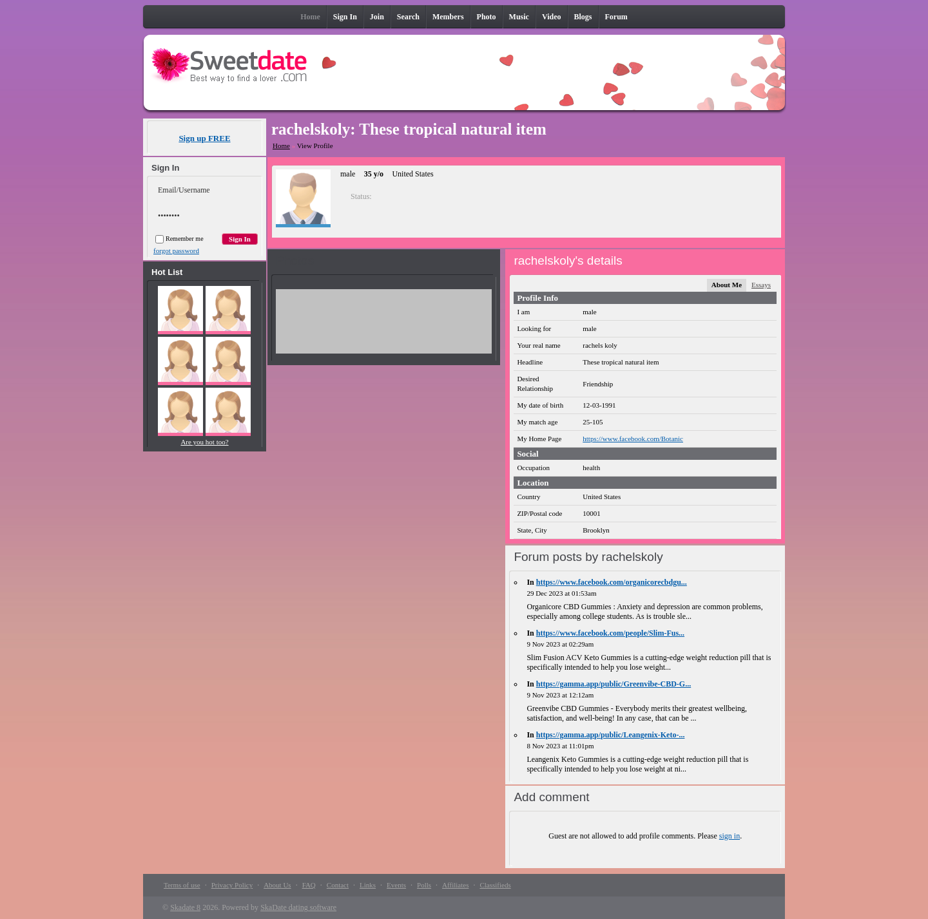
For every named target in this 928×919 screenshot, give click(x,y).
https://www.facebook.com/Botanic (633, 438)
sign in (729, 835)
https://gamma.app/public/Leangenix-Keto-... (610, 734)
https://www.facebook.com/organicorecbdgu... (611, 582)
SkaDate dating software (298, 907)
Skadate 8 (185, 907)
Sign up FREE (204, 138)
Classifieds (494, 885)
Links (368, 885)
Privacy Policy (232, 885)
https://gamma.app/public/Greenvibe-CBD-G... (613, 683)
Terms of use (182, 885)
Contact (338, 885)
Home (281, 145)
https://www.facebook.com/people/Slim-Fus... (610, 633)
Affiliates (455, 885)
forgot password (176, 250)
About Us (277, 885)
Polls (424, 885)
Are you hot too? (204, 442)
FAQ (309, 885)
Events (396, 885)
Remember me (179, 238)
